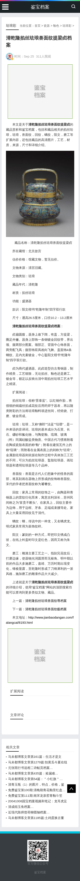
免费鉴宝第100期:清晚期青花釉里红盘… (36, 790)
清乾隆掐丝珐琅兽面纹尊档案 (46, 601)
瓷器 (47, 25)
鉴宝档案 (40, 7)
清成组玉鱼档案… (21, 806)
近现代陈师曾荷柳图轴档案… (29, 812)
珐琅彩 (67, 25)
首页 (38, 25)
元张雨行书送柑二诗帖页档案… (30, 768)
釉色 (56, 25)
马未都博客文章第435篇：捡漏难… (33, 773)
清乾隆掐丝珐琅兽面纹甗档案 (46, 609)
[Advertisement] (40, 91)
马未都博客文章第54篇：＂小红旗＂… (35, 779)
